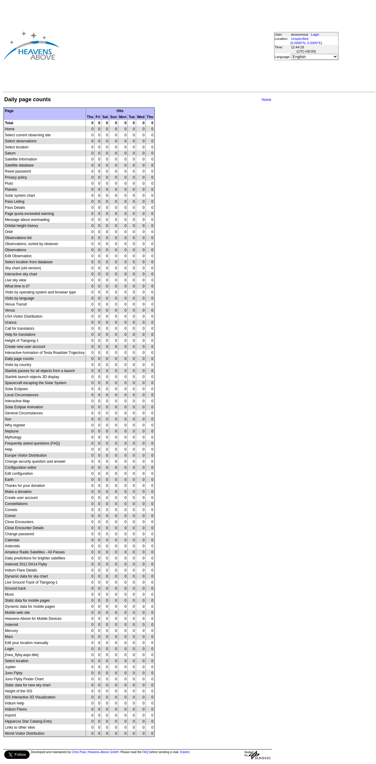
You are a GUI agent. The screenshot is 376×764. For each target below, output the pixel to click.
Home (266, 100)
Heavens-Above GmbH (103, 752)
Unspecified (299, 38)
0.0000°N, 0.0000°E (306, 43)
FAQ (145, 752)
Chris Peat (79, 752)
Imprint (184, 752)
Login (315, 34)
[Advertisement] (156, 45)
